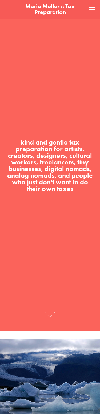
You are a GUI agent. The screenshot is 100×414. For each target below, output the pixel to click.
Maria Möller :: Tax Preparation (50, 9)
